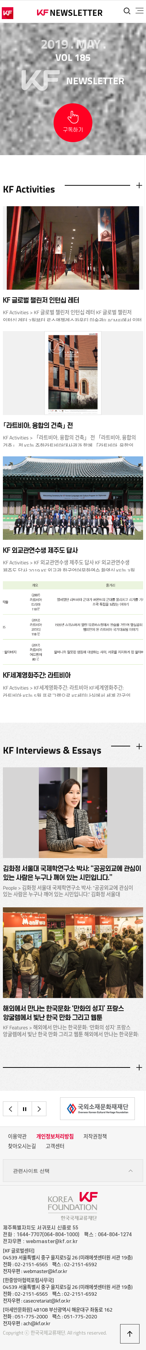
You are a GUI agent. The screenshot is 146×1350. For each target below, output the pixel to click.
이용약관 (17, 1137)
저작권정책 (95, 1137)
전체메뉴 (139, 11)
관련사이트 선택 (73, 1171)
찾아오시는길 (22, 1146)
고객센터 (55, 1146)
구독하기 (73, 130)
